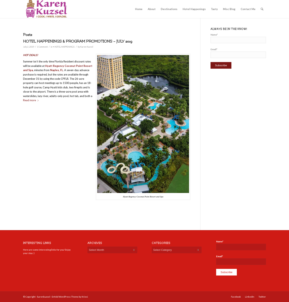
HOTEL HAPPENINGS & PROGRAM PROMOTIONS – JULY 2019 (77, 41)
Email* (238, 53)
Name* (238, 38)
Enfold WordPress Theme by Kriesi (70, 296)
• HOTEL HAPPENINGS (63, 47)
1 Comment (42, 47)
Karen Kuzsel (86, 47)
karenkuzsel (43, 296)
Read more (31, 100)
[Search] (262, 9)
